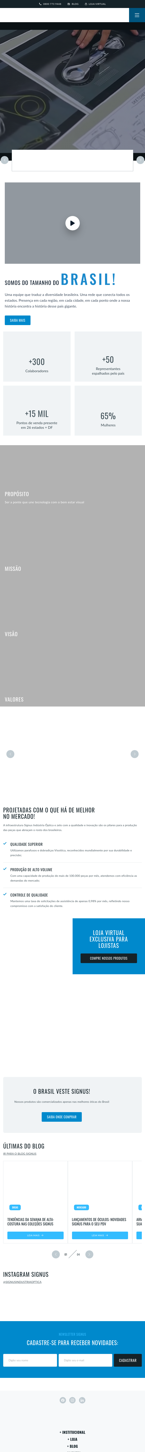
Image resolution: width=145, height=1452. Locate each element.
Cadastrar (128, 1360)
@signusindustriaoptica (22, 1282)
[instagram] (72, 1400)
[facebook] (63, 1400)
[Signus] (16, 15)
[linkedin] (82, 1400)
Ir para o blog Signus (19, 1153)
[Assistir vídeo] (72, 223)
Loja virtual (95, 3)
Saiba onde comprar (62, 1117)
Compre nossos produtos (108, 958)
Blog (73, 3)
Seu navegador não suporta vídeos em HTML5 (72, 91)
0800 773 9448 (50, 3)
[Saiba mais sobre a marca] (72, 160)
